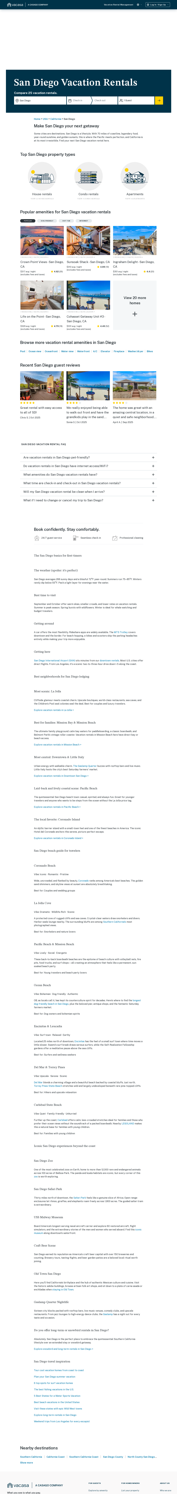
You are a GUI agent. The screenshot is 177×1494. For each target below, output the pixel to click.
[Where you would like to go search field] (40, 100)
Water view (67, 351)
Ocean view (35, 351)
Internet (83, 221)
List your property (130, 1490)
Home (37, 119)
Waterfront (83, 351)
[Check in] (79, 100)
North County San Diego (141, 1457)
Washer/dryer (135, 351)
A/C (95, 351)
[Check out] (105, 100)
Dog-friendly (47, 221)
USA (45, 119)
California (55, 119)
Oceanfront (51, 351)
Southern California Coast (83, 1457)
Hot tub (66, 221)
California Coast (56, 1457)
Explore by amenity (98, 1490)
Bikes (150, 351)
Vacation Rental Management (118, 5)
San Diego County (113, 1457)
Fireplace (119, 351)
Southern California (31, 1457)
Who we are (165, 1490)
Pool (22, 351)
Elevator (105, 351)
